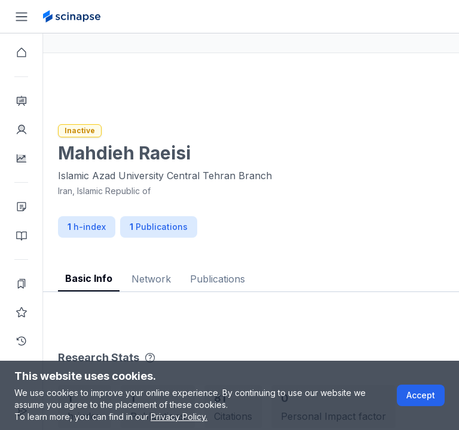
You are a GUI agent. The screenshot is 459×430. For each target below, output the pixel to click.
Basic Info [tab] (131, 278)
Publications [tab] (260, 279)
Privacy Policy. (179, 416)
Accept (420, 395)
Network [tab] (194, 279)
